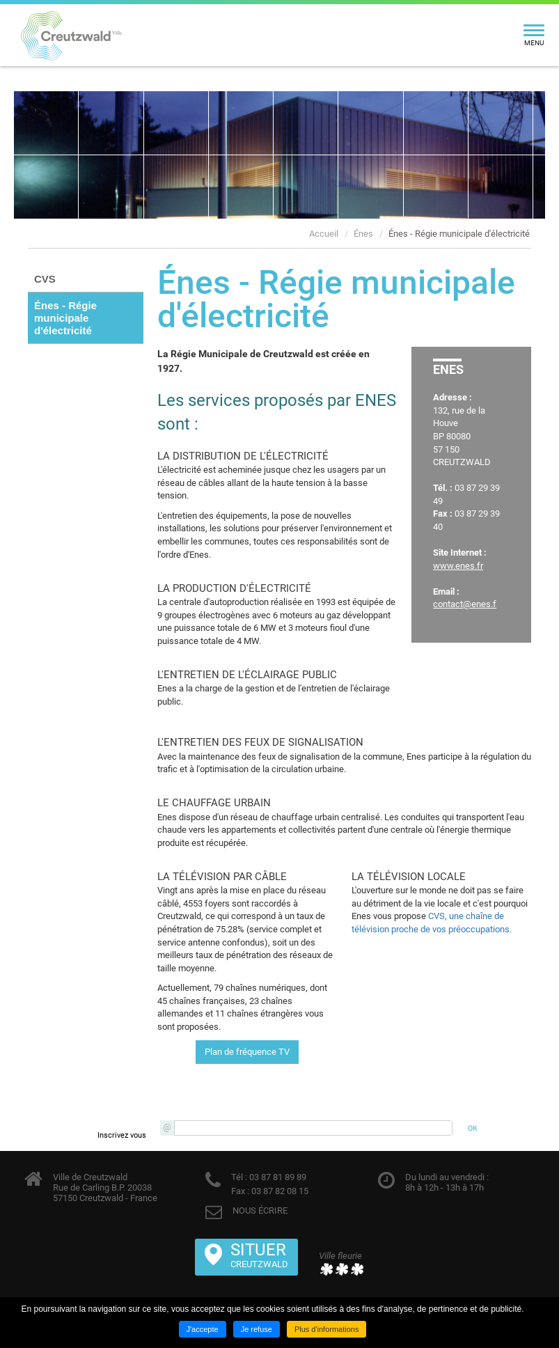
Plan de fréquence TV (247, 1052)
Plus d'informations (326, 1329)
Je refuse (256, 1329)
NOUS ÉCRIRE (260, 1210)
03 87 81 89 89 (276, 1177)
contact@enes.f (464, 604)
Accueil (323, 233)
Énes (363, 233)
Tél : (239, 1177)
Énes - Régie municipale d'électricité (459, 233)
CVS (45, 279)
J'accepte (203, 1329)
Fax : (240, 1191)
